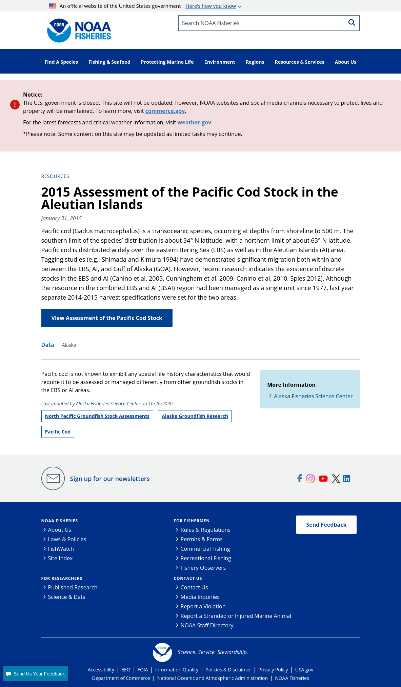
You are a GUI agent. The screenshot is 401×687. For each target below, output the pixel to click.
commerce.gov (165, 111)
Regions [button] (255, 62)
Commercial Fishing (205, 548)
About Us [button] (346, 62)
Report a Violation (203, 606)
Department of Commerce (121, 678)
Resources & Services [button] (299, 62)
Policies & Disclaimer (228, 669)
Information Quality (177, 669)
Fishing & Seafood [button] (109, 62)
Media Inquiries (200, 597)
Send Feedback (326, 524)
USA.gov (304, 669)
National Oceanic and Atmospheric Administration (212, 678)
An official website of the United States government (142, 6)
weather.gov (195, 122)
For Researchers (61, 578)
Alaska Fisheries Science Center (108, 403)
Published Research (73, 587)
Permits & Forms (202, 539)
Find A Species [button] (61, 62)
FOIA (143, 669)
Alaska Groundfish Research (195, 416)
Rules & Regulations (205, 529)
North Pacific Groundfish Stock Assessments (97, 416)
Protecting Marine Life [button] (167, 62)
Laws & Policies (67, 539)
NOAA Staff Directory (207, 625)
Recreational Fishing (206, 558)
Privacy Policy (273, 669)
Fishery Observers (203, 567)
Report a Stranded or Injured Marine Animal (236, 616)
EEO (125, 669)
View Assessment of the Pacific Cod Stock (107, 318)
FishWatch (61, 548)
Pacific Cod (58, 431)
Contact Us (188, 578)
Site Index (60, 558)
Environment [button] (219, 62)
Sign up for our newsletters (110, 478)
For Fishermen (192, 521)
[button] (35, 673)
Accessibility (101, 669)
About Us (60, 529)
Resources (55, 176)
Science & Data (67, 597)
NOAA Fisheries (59, 521)
